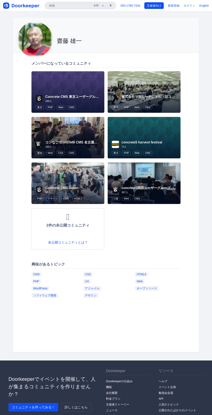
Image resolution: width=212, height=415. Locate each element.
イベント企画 (167, 387)
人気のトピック (169, 404)
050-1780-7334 (130, 5)
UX (87, 281)
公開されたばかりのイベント (177, 410)
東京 (39, 107)
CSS (60, 153)
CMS (71, 107)
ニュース (112, 410)
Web (60, 107)
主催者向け (154, 5)
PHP (50, 107)
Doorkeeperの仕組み (119, 381)
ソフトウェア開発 (44, 295)
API (161, 398)
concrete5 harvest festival (142, 142)
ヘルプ (163, 381)
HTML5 (78, 198)
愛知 (39, 153)
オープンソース (147, 288)
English (204, 5)
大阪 (115, 198)
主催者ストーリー (117, 404)
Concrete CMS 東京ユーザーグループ (73, 96)
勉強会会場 (166, 392)
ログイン (189, 5)
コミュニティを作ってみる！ (33, 407)
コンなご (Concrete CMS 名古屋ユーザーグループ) (83, 142)
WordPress (40, 288)
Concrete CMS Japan (61, 188)
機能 (109, 387)
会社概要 (112, 392)
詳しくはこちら (76, 407)
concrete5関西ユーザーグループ (146, 188)
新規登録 (173, 5)
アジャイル (92, 288)
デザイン (53, 198)
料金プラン (113, 398)
